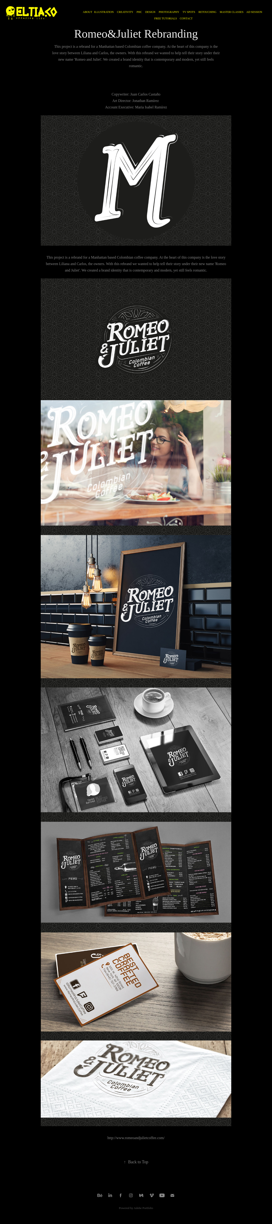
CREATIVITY (125, 12)
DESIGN (150, 12)
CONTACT (186, 18)
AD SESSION (254, 12)
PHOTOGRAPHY (169, 12)
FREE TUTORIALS (165, 18)
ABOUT (87, 12)
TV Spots (188, 12)
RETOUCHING (208, 12)
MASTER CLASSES (231, 12)
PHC (139, 12)
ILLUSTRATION (104, 12)
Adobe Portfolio (143, 1208)
